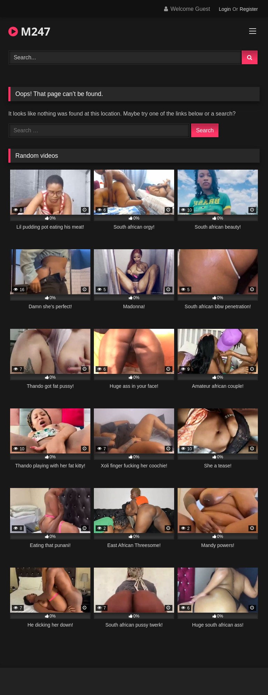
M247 (29, 31)
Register (249, 9)
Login (225, 9)
